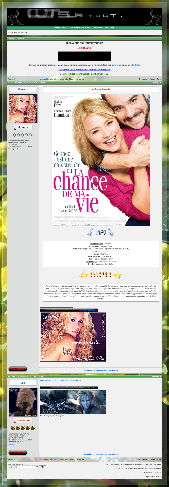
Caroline (23, 89)
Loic (22, 383)
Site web (11, 445)
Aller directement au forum (27, 465)
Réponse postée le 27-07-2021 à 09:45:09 (25, 376)
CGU (71, 28)
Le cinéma (59, 79)
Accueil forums (60, 28)
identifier (135, 65)
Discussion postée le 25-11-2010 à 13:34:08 (26, 83)
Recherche (79, 28)
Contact (88, 28)
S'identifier (109, 28)
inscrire (117, 65)
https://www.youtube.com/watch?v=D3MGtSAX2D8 (60, 380)
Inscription (98, 28)
